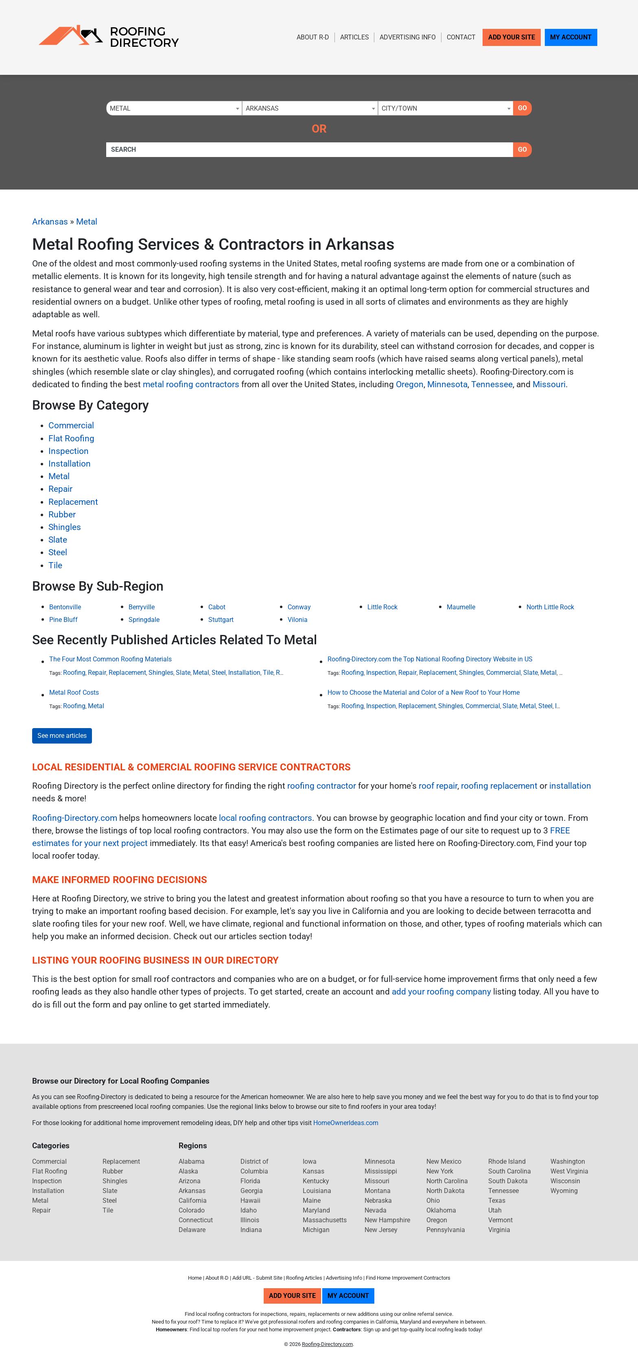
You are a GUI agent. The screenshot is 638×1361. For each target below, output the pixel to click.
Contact (461, 37)
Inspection (68, 451)
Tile (55, 565)
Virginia (499, 1230)
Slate (57, 540)
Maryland (316, 1210)
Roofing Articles (304, 1278)
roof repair (438, 786)
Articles (354, 37)
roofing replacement (499, 786)
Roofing (74, 672)
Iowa (310, 1161)
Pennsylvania (445, 1230)
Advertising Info (408, 37)
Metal (86, 222)
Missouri (549, 384)
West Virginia (569, 1171)
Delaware (192, 1230)
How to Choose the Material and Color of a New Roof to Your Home (424, 692)
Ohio (433, 1200)
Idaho (248, 1210)
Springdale (144, 620)
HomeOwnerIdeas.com (345, 1123)
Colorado (192, 1210)
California (193, 1200)
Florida (250, 1181)
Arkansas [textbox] (262, 108)
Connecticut (196, 1220)
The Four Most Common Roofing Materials (110, 659)
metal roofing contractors (191, 384)
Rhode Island (507, 1161)
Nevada (376, 1210)
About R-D (313, 37)
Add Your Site (511, 37)
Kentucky (316, 1181)
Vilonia (298, 620)
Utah (495, 1210)
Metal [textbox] (120, 108)
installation (570, 786)
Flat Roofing (71, 438)
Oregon (410, 384)
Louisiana (317, 1191)
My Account (571, 37)
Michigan (316, 1230)
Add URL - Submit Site (257, 1278)
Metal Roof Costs (74, 692)
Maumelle (461, 607)
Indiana (251, 1230)
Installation (69, 464)
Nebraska (378, 1200)
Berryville (142, 607)
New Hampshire (387, 1220)
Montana (378, 1191)
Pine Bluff (63, 620)
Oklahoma (441, 1210)
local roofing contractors (265, 818)
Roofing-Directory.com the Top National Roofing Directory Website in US (430, 659)
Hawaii (250, 1200)
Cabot (216, 607)
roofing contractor (321, 786)
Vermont (500, 1220)
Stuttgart (221, 620)
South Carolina (509, 1171)
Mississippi (381, 1171)
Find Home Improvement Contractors (408, 1278)
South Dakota (508, 1181)
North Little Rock (550, 607)
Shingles (64, 527)
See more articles (62, 735)
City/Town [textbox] (399, 108)
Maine (312, 1200)
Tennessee (492, 384)
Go (522, 108)
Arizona (190, 1181)
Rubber (62, 514)
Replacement (73, 502)
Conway (299, 607)
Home (195, 1278)
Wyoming (564, 1191)
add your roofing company (441, 992)
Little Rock (382, 607)
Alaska (188, 1171)
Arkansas (50, 222)
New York (439, 1171)
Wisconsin (565, 1181)
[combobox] (174, 108)
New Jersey (381, 1230)
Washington (568, 1161)
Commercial (71, 425)
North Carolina (447, 1181)
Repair (60, 489)
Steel (57, 552)
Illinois (249, 1220)
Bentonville (65, 607)
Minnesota (447, 384)
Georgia (251, 1191)
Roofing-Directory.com (74, 818)
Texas (496, 1200)
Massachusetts (325, 1220)
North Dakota (445, 1191)
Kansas (313, 1171)
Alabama (192, 1161)
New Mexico (443, 1161)
